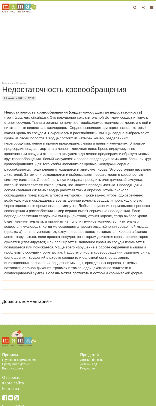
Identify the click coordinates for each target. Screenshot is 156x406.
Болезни (21, 83)
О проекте (11, 377)
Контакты (10, 389)
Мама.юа (7, 83)
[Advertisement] (78, 47)
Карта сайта (13, 383)
